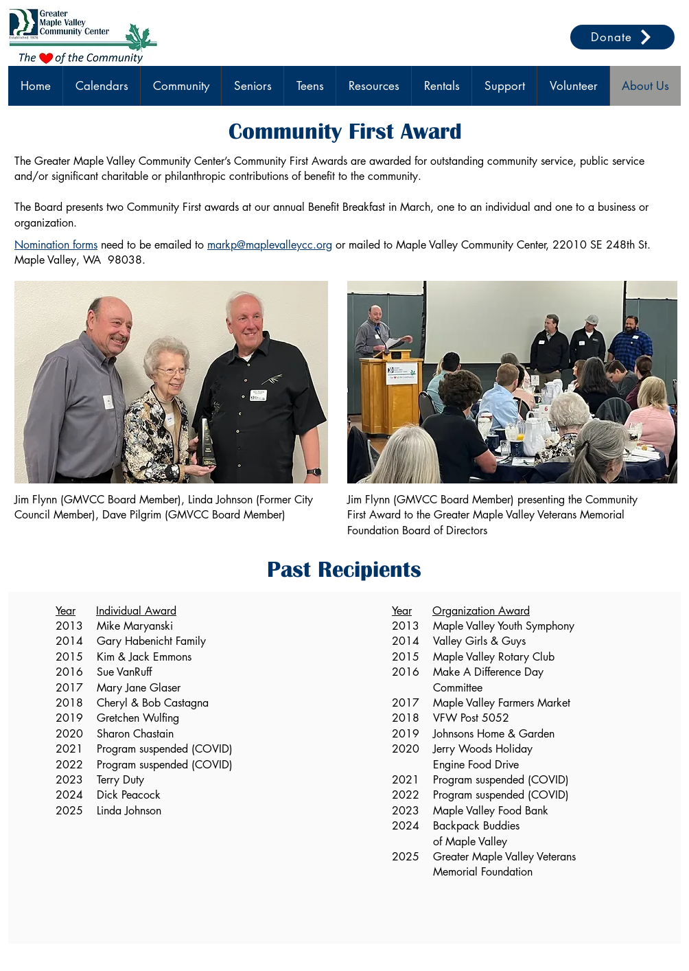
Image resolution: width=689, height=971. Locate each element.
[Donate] (622, 37)
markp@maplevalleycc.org (269, 245)
